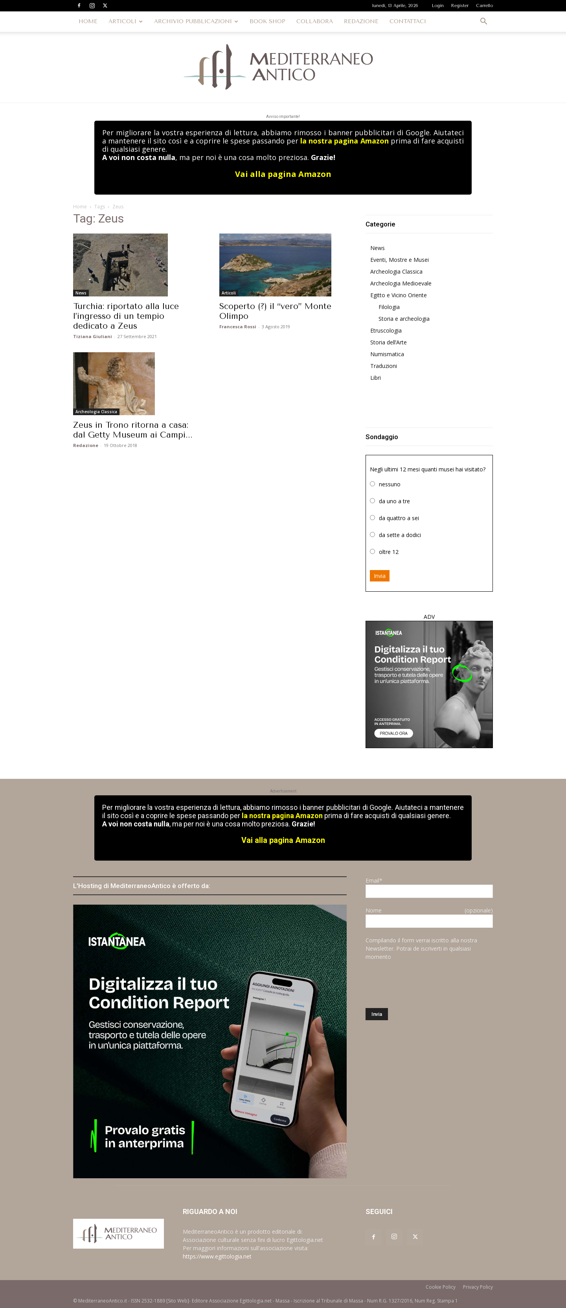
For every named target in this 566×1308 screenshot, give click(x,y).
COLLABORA (314, 21)
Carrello (484, 5)
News (80, 293)
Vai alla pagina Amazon (283, 174)
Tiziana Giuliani (92, 336)
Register (460, 5)
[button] (483, 22)
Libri (375, 377)
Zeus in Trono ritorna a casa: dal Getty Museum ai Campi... (133, 430)
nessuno (390, 484)
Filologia (389, 307)
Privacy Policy (478, 1287)
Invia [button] (380, 575)
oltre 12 (389, 552)
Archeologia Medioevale (401, 283)
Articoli (229, 293)
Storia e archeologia (404, 318)
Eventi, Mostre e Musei (399, 259)
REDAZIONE (361, 21)
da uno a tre (394, 501)
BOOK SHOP (267, 21)
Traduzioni (383, 366)
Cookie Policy (441, 1287)
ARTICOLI (125, 21)
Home (80, 206)
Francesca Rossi (237, 326)
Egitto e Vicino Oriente (398, 295)
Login (438, 5)
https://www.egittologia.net (217, 1256)
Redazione (85, 445)
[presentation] (425, 984)
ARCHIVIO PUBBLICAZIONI (196, 21)
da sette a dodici (400, 535)
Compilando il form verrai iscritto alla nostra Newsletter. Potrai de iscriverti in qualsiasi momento (421, 948)
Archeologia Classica (96, 411)
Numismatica (387, 354)
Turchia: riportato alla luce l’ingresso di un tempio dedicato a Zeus (126, 316)
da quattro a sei (399, 518)
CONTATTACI (408, 21)
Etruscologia (386, 330)
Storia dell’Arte (388, 342)
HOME (88, 21)
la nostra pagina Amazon (344, 140)
